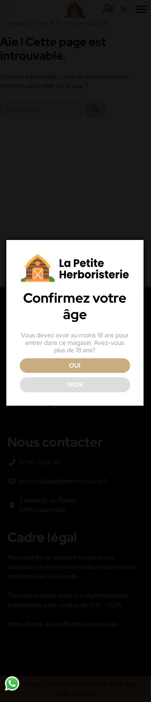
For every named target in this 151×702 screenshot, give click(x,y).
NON (74, 384)
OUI (75, 365)
